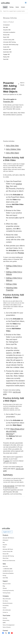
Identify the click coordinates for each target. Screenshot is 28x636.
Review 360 (6, 34)
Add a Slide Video (12, 145)
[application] (24, 632)
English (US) (8, 532)
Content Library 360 (8, 39)
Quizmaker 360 (7, 52)
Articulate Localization (9, 32)
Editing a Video (11, 284)
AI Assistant (6, 25)
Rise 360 (5, 27)
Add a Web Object (12, 153)
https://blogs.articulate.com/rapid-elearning (15, 431)
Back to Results (21, 84)
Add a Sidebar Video (13, 149)
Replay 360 (6, 57)
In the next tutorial (8, 486)
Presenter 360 (7, 49)
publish (7, 461)
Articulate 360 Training (9, 42)
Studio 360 (6, 47)
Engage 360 (6, 54)
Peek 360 (5, 59)
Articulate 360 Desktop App (10, 44)
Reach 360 (6, 37)
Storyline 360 (6, 30)
